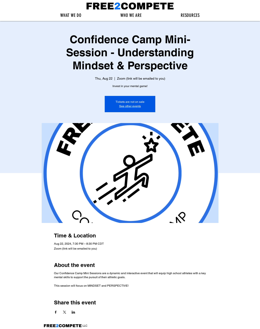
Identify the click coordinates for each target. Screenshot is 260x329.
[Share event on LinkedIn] (73, 312)
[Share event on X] (64, 312)
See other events (130, 106)
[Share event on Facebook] (55, 312)
